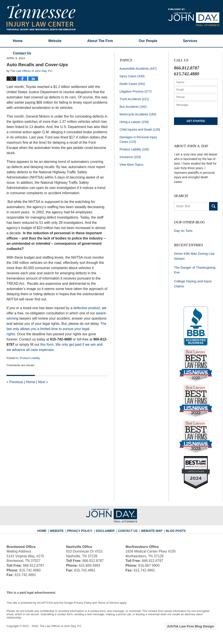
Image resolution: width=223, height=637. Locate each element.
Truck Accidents (134, 99)
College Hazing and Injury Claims (191, 282)
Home (17, 41)
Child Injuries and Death (140, 129)
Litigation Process (136, 91)
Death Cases (132, 84)
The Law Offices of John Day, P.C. (61, 623)
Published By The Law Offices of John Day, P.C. (193, 17)
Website (54, 41)
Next (43, 382)
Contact (22, 53)
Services (190, 41)
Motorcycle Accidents (138, 114)
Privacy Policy (83, 526)
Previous (15, 382)
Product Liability (30, 358)
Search (213, 206)
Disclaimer (106, 526)
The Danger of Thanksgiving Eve (193, 268)
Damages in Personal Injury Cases (138, 139)
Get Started (196, 121)
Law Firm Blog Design (195, 623)
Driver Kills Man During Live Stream (193, 255)
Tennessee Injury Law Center (41, 17)
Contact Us (127, 526)
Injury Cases (132, 76)
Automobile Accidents (138, 68)
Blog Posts (171, 526)
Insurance (130, 157)
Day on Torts (182, 230)
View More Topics (131, 164)
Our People (148, 41)
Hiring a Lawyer (134, 122)
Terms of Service (108, 600)
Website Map (149, 526)
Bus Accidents (133, 106)
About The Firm (100, 41)
